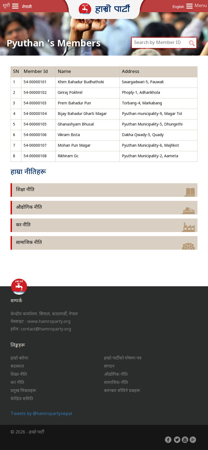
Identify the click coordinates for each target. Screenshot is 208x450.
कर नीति (23, 225)
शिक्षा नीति (25, 190)
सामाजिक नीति (29, 243)
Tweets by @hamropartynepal (41, 414)
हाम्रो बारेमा (19, 358)
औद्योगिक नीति (29, 208)
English (178, 6)
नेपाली (27, 6)
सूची (6, 6)
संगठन (109, 366)
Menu (199, 6)
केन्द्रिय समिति (22, 399)
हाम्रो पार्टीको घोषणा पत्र (122, 358)
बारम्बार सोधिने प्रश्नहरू (122, 391)
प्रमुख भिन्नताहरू (23, 391)
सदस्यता (17, 366)
